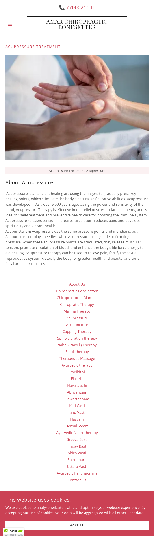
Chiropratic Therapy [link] (77, 304)
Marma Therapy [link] (77, 311)
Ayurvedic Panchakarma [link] (77, 473)
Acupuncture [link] (77, 324)
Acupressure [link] (77, 317)
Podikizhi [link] (77, 371)
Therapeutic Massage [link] (77, 358)
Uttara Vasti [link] (77, 466)
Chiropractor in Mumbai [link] (77, 297)
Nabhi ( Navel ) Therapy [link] (77, 344)
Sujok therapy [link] (77, 351)
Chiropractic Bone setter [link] (77, 290)
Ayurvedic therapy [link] (77, 365)
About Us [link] (77, 284)
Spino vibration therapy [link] (77, 338)
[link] (77, 24)
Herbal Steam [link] (77, 425)
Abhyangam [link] (77, 392)
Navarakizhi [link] (77, 385)
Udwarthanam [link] (77, 398)
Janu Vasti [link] (77, 412)
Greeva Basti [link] (77, 439)
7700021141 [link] (80, 7)
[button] (16, 24)
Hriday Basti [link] (77, 446)
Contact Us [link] (77, 479)
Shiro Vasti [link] (77, 452)
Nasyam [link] (77, 419)
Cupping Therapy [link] (77, 331)
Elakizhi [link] (77, 378)
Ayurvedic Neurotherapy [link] (77, 432)
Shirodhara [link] (77, 459)
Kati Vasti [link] (77, 405)
